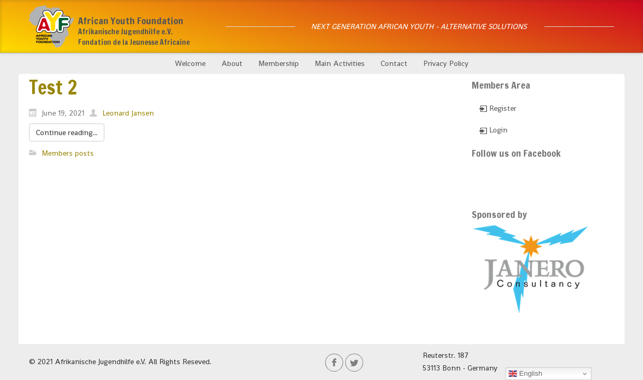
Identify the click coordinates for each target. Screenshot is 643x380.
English (525, 373)
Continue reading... (67, 132)
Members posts (68, 153)
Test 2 (53, 87)
